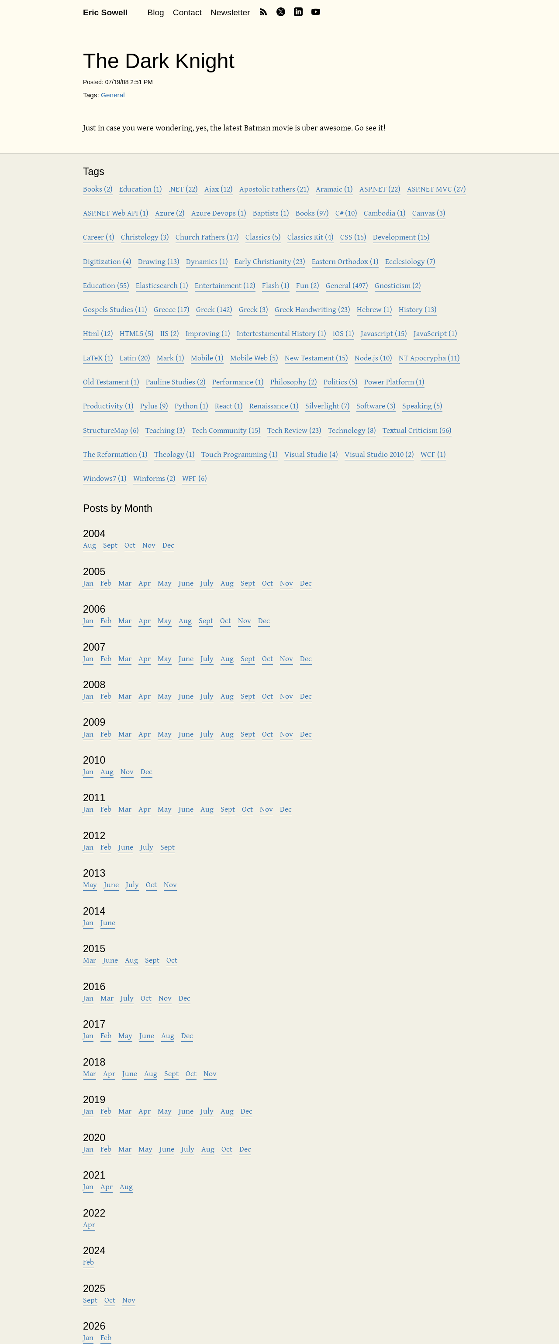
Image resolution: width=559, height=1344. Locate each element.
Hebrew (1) (374, 309)
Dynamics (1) (207, 261)
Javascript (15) (384, 333)
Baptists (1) (271, 213)
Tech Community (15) (226, 430)
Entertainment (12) (225, 285)
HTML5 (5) (137, 333)
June (186, 583)
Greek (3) (253, 309)
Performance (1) (238, 381)
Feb (105, 583)
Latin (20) (135, 357)
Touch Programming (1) (239, 454)
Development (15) (401, 237)
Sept (110, 545)
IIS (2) (169, 333)
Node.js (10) (373, 357)
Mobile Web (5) (254, 357)
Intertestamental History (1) (281, 333)
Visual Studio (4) (311, 454)
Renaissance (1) (274, 405)
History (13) (418, 309)
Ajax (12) (218, 189)
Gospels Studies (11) (115, 309)
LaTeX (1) (98, 357)
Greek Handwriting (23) (312, 309)
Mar (124, 583)
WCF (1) (433, 454)
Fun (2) (307, 285)
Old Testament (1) (111, 381)
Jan (88, 583)
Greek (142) (214, 309)
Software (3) (376, 405)
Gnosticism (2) (398, 285)
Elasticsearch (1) (162, 285)
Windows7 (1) (105, 478)
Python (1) (191, 405)
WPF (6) (194, 478)
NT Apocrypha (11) (429, 357)
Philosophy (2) (293, 381)
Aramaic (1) (334, 189)
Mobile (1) (207, 357)
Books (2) (98, 189)
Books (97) (312, 213)
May (165, 583)
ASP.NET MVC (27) (436, 189)
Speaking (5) (422, 405)
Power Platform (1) (394, 381)
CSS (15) (353, 237)
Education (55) (106, 285)
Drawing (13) (158, 261)
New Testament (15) (316, 357)
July (207, 583)
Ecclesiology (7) (410, 261)
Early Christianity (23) (270, 261)
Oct (129, 545)
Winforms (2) (154, 478)
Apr (144, 583)
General (113, 95)
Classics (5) (263, 237)
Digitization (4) (107, 261)
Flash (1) (276, 285)
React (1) (229, 405)
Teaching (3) (165, 430)
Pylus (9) (154, 405)
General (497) (347, 285)
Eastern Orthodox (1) (345, 261)
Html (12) (98, 333)
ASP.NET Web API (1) (115, 213)
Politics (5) (341, 381)
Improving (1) (208, 333)
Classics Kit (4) (310, 237)
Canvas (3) (428, 213)
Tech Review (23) (294, 430)
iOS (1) (343, 333)
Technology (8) (352, 430)
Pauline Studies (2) (176, 381)
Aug (89, 545)
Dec (168, 545)
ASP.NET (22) (379, 189)
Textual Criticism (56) (417, 430)
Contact (187, 12)
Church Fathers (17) (207, 237)
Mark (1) (170, 357)
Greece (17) (172, 309)
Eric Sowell (105, 12)
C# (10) (346, 213)
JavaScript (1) (435, 333)
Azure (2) (170, 213)
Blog (155, 12)
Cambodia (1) (385, 213)
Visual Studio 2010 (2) (379, 454)
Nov (148, 545)
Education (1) (140, 189)
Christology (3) (145, 237)
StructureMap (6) (111, 430)
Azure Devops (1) (218, 213)
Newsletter (230, 12)
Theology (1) (174, 454)
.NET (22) (183, 189)
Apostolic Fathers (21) (274, 189)
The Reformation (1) (115, 454)
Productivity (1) (108, 405)
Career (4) (98, 237)
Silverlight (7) (327, 405)
